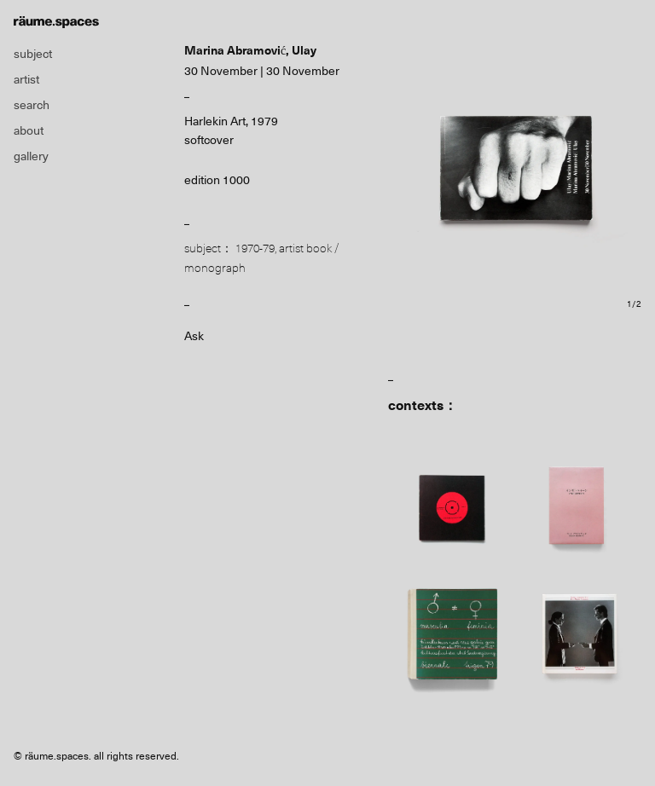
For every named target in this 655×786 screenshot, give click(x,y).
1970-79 (255, 248)
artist (26, 79)
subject (33, 53)
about (28, 130)
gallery (31, 156)
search (31, 105)
